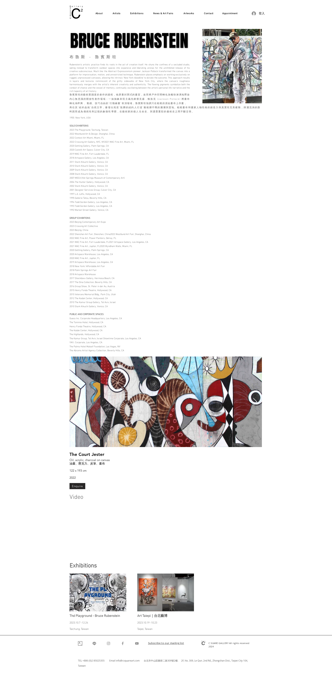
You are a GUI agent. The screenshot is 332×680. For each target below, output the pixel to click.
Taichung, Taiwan (79, 629)
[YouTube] (137, 643)
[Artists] (116, 13)
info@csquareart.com (128, 660)
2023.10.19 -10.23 (147, 623)
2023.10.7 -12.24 (79, 623)
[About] (99, 13)
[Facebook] (123, 643)
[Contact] (208, 13)
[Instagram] (108, 643)
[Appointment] (230, 13)
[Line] (94, 643)
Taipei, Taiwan (145, 629)
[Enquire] (77, 486)
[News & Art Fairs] (163, 13)
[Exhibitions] (136, 13)
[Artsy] (80, 643)
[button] (166, 643)
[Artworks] (189, 13)
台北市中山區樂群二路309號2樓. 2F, (164, 660)
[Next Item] (255, 402)
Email (112, 660)
